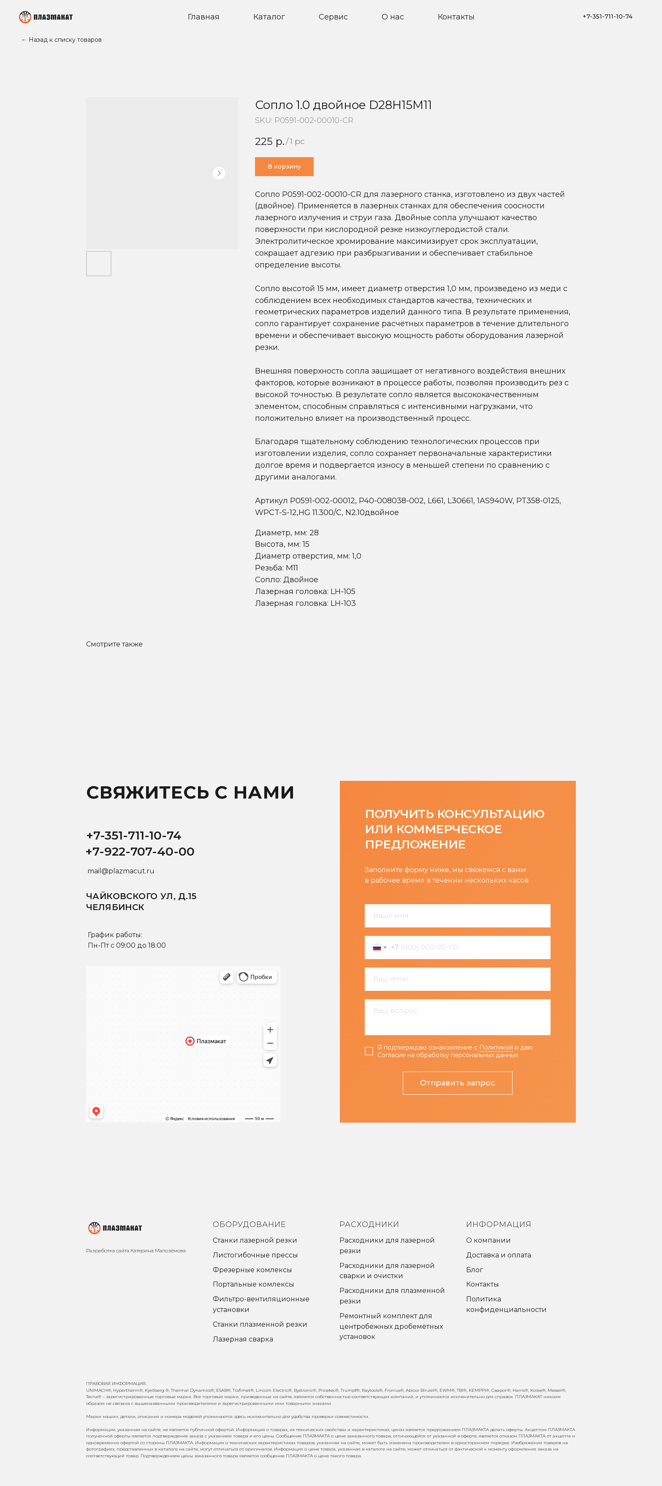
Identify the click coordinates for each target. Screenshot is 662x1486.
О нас (393, 17)
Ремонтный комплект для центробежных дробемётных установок (391, 1326)
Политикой (496, 1047)
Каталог (269, 17)
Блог (474, 1270)
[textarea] (458, 1017)
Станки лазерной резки (255, 1240)
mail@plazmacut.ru (121, 871)
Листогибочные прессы (255, 1255)
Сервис (333, 17)
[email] (458, 979)
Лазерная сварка (243, 1339)
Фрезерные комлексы (252, 1270)
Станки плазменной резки (260, 1324)
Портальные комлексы (253, 1284)
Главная (204, 17)
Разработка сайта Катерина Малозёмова (136, 1250)
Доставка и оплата (498, 1255)
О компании (488, 1240)
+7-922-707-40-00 (140, 851)
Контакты (456, 17)
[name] (458, 915)
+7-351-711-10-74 (134, 835)
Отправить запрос (457, 1083)
